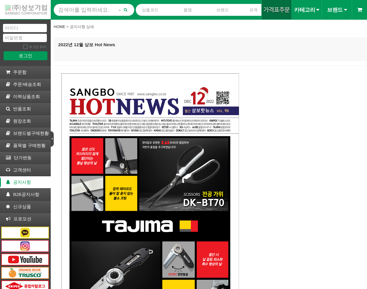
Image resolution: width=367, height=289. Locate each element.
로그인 (25, 55)
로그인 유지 (37, 47)
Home (59, 26)
